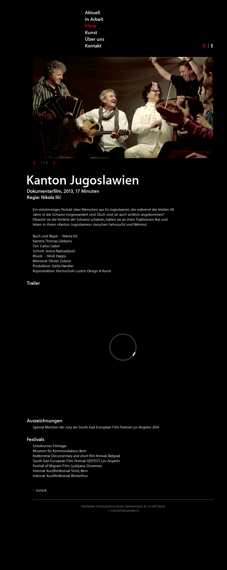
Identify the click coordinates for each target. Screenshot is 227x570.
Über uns (94, 39)
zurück (41, 490)
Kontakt (93, 45)
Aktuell (92, 12)
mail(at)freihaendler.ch (125, 510)
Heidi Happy (56, 256)
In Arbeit (94, 19)
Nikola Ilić (70, 236)
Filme (90, 25)
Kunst (91, 32)
